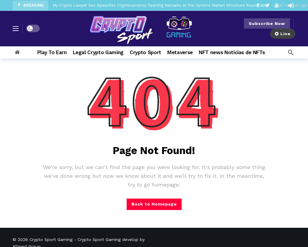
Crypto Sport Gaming (50, 239)
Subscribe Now (267, 23)
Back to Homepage (154, 204)
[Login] (290, 5)
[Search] (290, 52)
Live (283, 33)
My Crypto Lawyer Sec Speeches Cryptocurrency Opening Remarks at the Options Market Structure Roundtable (160, 5)
